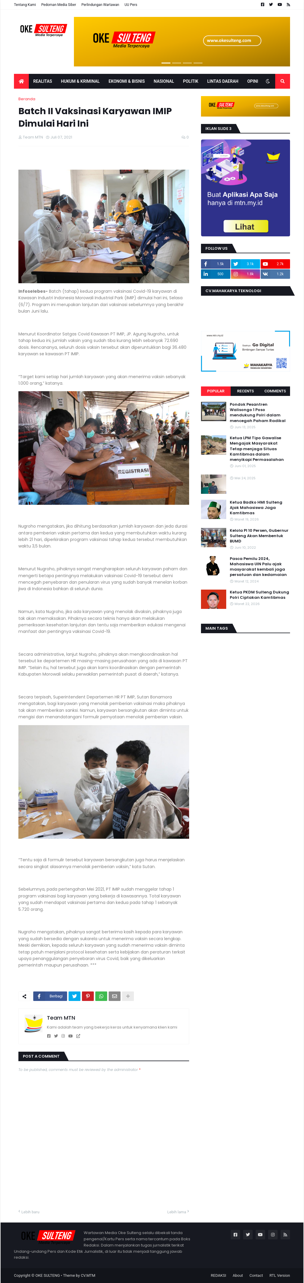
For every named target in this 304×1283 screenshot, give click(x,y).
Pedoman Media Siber (58, 5)
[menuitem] (21, 81)
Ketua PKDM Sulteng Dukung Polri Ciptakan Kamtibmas (259, 595)
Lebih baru (30, 1212)
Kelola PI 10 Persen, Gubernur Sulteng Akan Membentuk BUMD (259, 536)
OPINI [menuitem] (252, 81)
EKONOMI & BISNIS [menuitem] (127, 81)
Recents (245, 391)
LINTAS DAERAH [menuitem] (222, 81)
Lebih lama (176, 1212)
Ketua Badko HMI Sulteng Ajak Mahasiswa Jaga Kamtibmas (256, 508)
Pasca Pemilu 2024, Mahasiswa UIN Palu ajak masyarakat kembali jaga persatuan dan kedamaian (258, 567)
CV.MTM (88, 1275)
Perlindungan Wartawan (100, 5)
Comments (275, 391)
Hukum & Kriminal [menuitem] (80, 81)
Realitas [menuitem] (42, 81)
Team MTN (61, 1017)
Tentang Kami (25, 5)
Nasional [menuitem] (164, 81)
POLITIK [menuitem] (190, 81)
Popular (215, 391)
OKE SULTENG (47, 1275)
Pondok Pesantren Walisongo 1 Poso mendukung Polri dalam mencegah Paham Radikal (258, 413)
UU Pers (130, 5)
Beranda (26, 99)
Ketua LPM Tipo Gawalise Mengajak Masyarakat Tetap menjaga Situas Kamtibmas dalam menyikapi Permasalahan (257, 448)
